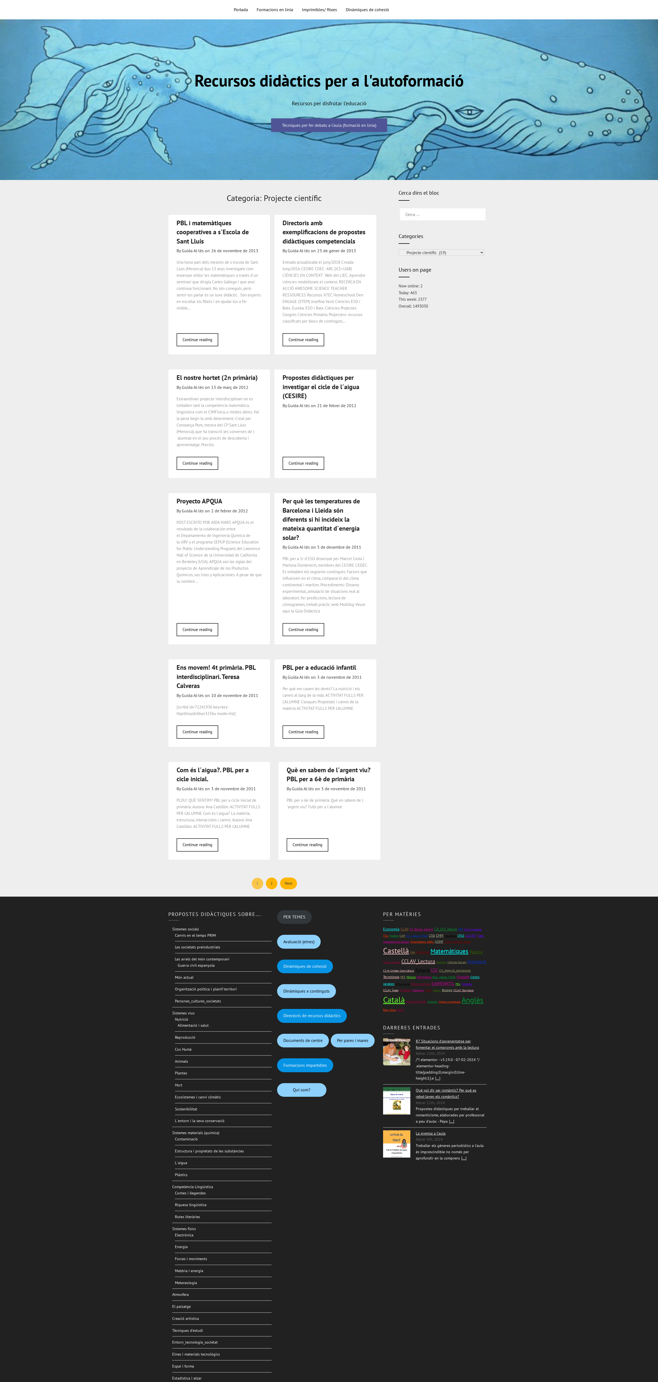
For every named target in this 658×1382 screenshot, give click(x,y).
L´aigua (181, 1162)
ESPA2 (400, 1010)
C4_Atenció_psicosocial (455, 970)
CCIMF (439, 941)
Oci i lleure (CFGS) (417, 936)
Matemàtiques (449, 951)
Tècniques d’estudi (187, 1330)
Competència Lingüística (192, 1186)
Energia (181, 1246)
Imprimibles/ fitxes (319, 9)
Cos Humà (183, 1049)
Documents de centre (303, 1040)
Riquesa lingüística (191, 1204)
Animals (181, 1061)
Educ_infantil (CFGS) (444, 977)
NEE (402, 977)
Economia (391, 929)
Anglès (472, 1000)
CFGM (428, 990)
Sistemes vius (183, 1013)
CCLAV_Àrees (390, 990)
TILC (385, 936)
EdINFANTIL (443, 983)
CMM (439, 935)
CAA (412, 952)
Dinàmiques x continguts (306, 991)
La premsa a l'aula (430, 1133)
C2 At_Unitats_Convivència (398, 970)
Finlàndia (466, 984)
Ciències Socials (456, 962)
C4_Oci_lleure (445, 929)
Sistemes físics (184, 1228)
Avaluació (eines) (298, 941)
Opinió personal (473, 929)
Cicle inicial (403, 984)
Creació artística (185, 1318)
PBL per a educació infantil (319, 667)
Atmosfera (180, 1294)
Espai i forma (183, 1366)
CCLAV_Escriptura (463, 990)
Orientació (476, 962)
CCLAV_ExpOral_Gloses (457, 942)
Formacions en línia (275, 9)
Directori (432, 1002)
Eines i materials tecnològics (196, 1354)
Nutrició (181, 1019)
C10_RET (471, 936)
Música (411, 977)
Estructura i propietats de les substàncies (209, 1151)
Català (394, 999)
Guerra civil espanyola (196, 965)
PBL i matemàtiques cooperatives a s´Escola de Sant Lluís (213, 232)
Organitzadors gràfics (422, 942)
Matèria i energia (189, 1270)
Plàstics (181, 1174)
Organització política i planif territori (206, 989)
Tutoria (422, 970)
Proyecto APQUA (199, 501)
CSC (434, 970)
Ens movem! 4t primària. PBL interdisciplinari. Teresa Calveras (216, 676)
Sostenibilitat (186, 1109)
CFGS (460, 935)
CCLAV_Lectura (418, 961)
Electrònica (184, 1235)
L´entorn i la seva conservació (200, 1120)
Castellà (396, 951)
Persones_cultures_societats (198, 1001)
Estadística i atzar (187, 1378)
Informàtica (424, 977)
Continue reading (197, 339)
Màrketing (418, 990)
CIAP (402, 936)
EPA (460, 929)
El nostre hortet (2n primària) (217, 377)
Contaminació (186, 1139)
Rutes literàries (187, 1216)
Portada (241, 9)
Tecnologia (391, 977)
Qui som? (301, 1089)
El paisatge (181, 1306)
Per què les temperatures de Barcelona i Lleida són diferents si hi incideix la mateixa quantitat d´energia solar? (321, 519)
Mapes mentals (391, 962)
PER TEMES (294, 917)
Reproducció (185, 1037)
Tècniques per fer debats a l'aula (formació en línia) (329, 125)
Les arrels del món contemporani (202, 959)
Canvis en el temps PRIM (195, 935)
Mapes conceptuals (449, 1002)
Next (288, 883)
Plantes (181, 1073)
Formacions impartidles (305, 1065)
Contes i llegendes (190, 1193)
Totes (481, 936)
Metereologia (186, 1282)
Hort (178, 1085)
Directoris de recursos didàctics (312, 1015)
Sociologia (450, 936)
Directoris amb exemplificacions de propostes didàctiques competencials (324, 232)
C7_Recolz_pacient (421, 929)
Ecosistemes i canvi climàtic (198, 1097)
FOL (458, 984)
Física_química (420, 984)
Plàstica (476, 951)
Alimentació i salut (193, 1025)
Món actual (184, 977)
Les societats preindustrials (197, 947)
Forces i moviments (191, 1258)
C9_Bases (405, 990)
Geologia (441, 962)
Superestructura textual (396, 942)
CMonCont (422, 952)
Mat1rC (437, 990)
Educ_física (389, 1010)
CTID (432, 936)
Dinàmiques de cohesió (367, 9)
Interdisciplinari (416, 1001)
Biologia (447, 990)
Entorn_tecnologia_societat (195, 1342)
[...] (437, 1078)
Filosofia (463, 977)
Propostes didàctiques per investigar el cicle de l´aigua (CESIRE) (321, 386)
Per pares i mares (352, 1040)
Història (393, 936)
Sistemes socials (185, 929)
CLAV (405, 929)
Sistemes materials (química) (195, 1132)
